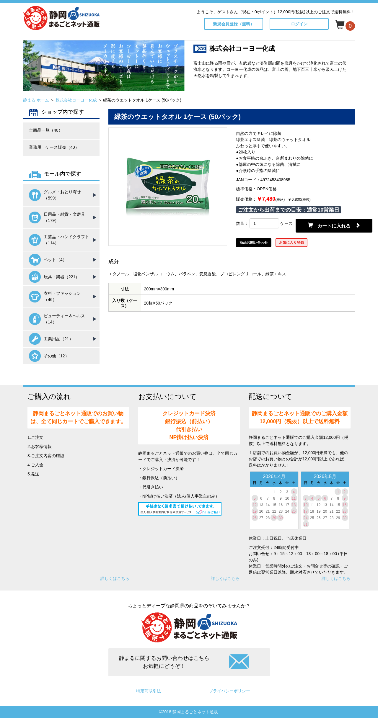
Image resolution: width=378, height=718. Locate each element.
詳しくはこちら (114, 578)
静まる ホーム (36, 100)
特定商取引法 (148, 690)
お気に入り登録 (291, 243)
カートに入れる (334, 225)
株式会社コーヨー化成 (76, 100)
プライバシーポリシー (229, 690)
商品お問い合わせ (253, 243)
